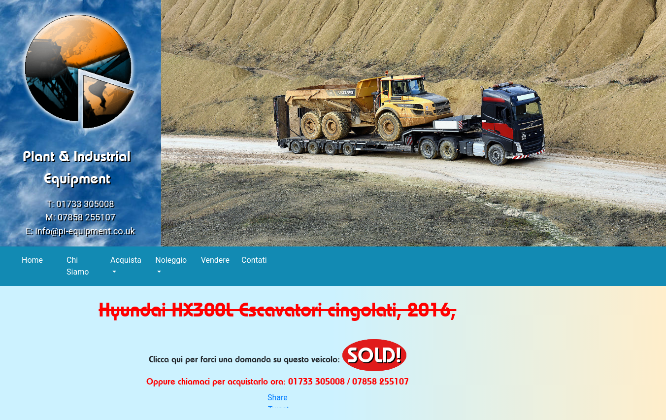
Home (32, 259)
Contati (254, 259)
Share (277, 397)
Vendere (215, 259)
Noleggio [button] (171, 260)
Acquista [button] (125, 260)
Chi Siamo (78, 266)
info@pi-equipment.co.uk (85, 231)
